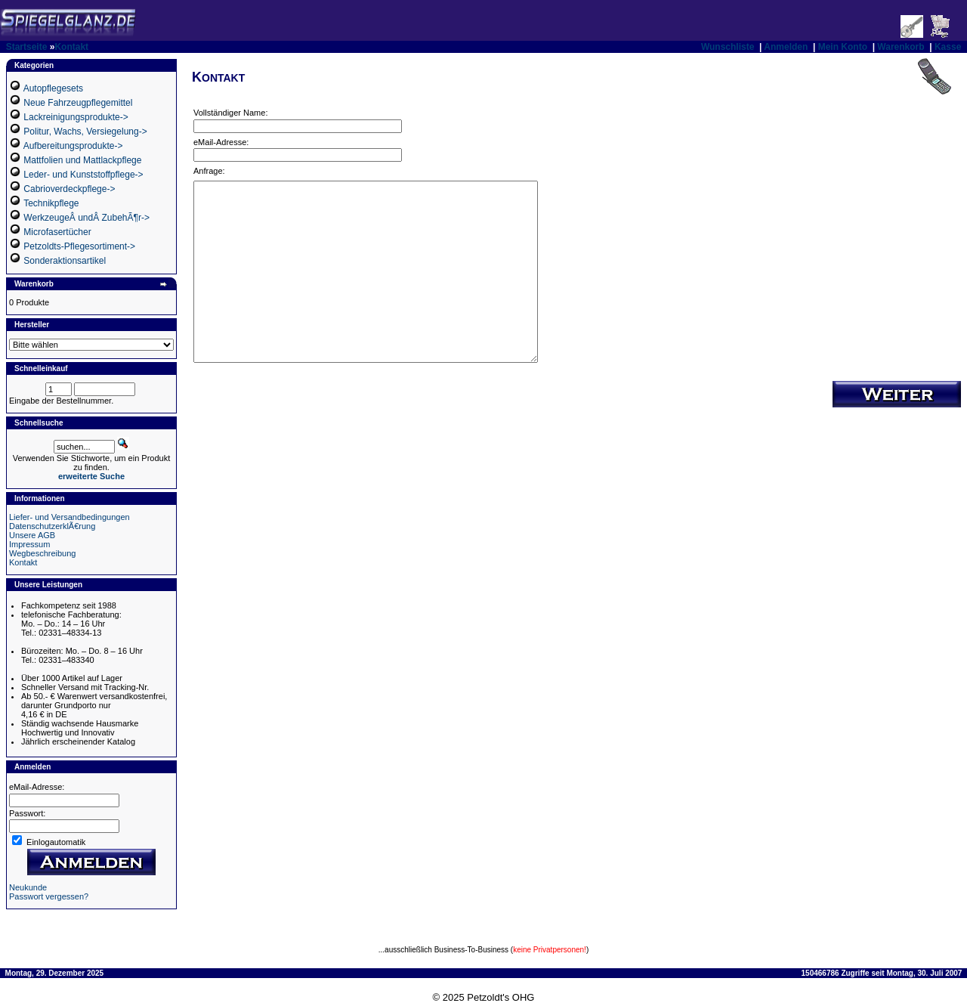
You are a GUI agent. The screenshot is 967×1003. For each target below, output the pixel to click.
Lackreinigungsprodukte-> (75, 117)
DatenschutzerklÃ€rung (52, 526)
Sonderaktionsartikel (64, 260)
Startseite (27, 47)
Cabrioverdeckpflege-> (69, 189)
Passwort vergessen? (48, 896)
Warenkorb (900, 47)
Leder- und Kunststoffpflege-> (83, 174)
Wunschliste (727, 47)
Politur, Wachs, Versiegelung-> (85, 131)
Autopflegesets (53, 88)
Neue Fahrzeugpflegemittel (77, 103)
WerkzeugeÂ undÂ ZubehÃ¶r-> (86, 217)
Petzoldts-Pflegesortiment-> (79, 246)
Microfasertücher (57, 232)
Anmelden (786, 47)
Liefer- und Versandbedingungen (69, 517)
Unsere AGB (32, 535)
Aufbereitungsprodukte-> (73, 146)
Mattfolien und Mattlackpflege (82, 160)
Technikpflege (51, 203)
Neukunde (28, 887)
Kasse (948, 47)
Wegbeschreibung (42, 553)
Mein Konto (842, 47)
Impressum (29, 544)
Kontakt (71, 47)
